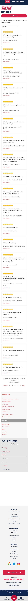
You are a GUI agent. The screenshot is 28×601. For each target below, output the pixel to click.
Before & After (6, 417)
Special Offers (6, 401)
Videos (4, 434)
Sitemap (18, 592)
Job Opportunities (7, 414)
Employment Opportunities (10, 399)
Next (23, 385)
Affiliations (5, 412)
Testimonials (6, 409)
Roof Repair (14, 514)
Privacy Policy (24, 591)
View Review (6, 42)
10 (20, 385)
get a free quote (14, 572)
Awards (4, 432)
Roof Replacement (14, 512)
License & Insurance (8, 406)
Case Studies (6, 427)
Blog (3, 429)
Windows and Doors (14, 519)
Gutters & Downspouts (14, 524)
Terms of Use (11, 592)
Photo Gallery (6, 424)
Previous (5, 385)
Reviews (4, 420)
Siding (14, 521)
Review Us (14, 16)
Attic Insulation (14, 516)
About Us (6, 394)
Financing (5, 404)
